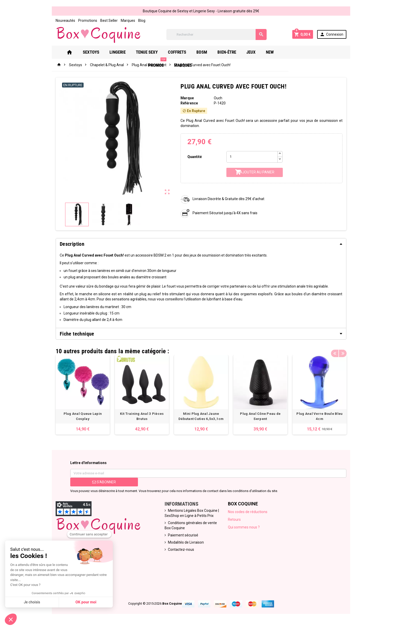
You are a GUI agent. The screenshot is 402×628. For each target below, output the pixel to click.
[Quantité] (252, 157)
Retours (234, 521)
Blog (138, 20)
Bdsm (205, 52)
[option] (80, 393)
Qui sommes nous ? (244, 528)
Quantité (194, 157)
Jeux (255, 52)
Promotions (84, 20)
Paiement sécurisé (182, 536)
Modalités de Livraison (185, 544)
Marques (124, 20)
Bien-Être (231, 52)
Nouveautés (62, 20)
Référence (188, 103)
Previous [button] (338, 350)
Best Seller (105, 20)
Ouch (218, 98)
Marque (186, 98)
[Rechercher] (216, 34)
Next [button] (346, 350)
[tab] (201, 244)
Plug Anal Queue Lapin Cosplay (80, 415)
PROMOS (297, 50)
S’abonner (101, 483)
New (274, 52)
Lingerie (122, 52)
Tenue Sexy (151, 52)
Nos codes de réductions (248, 513)
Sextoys (95, 52)
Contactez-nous (180, 551)
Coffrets (181, 52)
